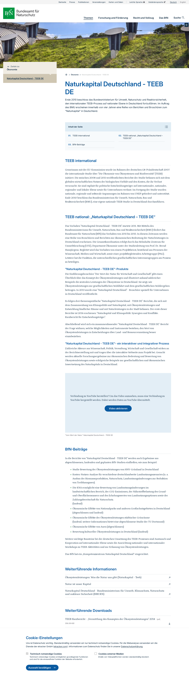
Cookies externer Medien (111, 653)
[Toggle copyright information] (186, 25)
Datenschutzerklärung (132, 646)
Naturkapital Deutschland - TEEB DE (95, 75)
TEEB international (81, 135)
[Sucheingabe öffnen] (179, 17)
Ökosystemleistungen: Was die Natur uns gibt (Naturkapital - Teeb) (118, 577)
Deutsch (173, 2)
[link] (88, 17)
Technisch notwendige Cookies (46, 653)
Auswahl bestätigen (42, 667)
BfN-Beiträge (78, 144)
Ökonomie (75, 75)
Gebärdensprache (157, 2)
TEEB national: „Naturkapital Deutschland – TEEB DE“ (143, 136)
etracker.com (60, 646)
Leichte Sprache (137, 2)
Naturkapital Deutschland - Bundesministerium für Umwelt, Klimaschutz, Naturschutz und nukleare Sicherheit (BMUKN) (118, 592)
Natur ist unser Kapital (118, 584)
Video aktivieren (118, 408)
